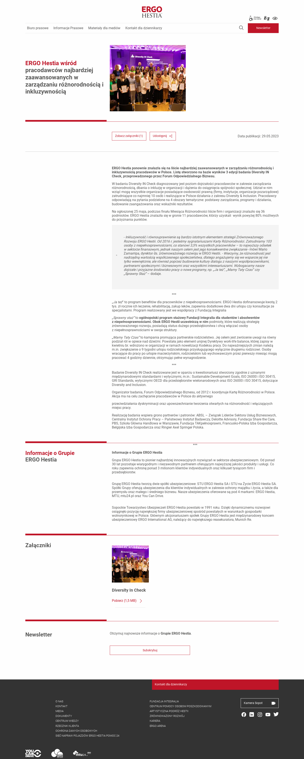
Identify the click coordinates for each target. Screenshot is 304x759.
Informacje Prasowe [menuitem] (68, 28)
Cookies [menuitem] (93, 753)
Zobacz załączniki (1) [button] (129, 120)
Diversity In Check (129, 574)
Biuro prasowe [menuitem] (37, 28)
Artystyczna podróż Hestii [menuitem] (169, 695)
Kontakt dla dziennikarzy (171, 669)
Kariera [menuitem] (155, 705)
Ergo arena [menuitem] (158, 710)
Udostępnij (162, 120)
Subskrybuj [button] (150, 635)
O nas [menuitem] (59, 685)
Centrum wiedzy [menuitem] (67, 705)
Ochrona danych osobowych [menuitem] (76, 715)
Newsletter (263, 28)
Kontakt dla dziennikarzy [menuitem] (143, 28)
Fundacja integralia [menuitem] (164, 685)
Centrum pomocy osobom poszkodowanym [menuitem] (180, 690)
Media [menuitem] (60, 695)
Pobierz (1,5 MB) (127, 585)
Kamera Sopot (259, 687)
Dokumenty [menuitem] (64, 700)
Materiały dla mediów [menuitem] (104, 28)
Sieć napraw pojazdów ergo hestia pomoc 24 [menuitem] (87, 720)
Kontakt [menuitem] (62, 690)
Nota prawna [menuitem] (112, 753)
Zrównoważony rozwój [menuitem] (167, 700)
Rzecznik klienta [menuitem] (67, 710)
